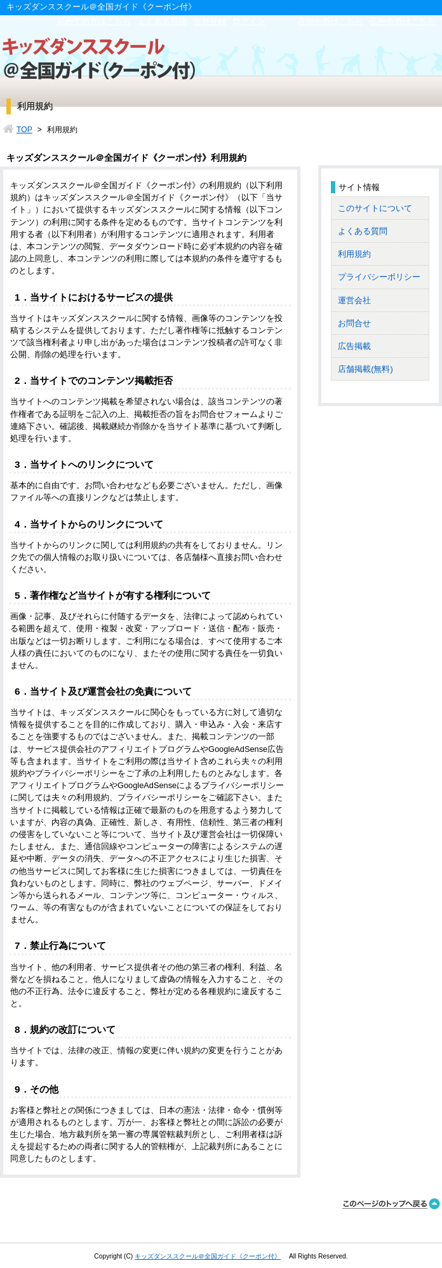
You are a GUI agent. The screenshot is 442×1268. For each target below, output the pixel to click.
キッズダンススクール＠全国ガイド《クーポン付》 (208, 1256)
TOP (24, 129)
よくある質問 (162, 21)
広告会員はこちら (403, 21)
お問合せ (354, 323)
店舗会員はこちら (330, 21)
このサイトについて (375, 208)
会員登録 (209, 21)
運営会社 (354, 300)
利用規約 (354, 254)
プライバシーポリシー (379, 277)
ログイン (248, 21)
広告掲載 (354, 346)
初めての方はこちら (94, 21)
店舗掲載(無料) (365, 369)
